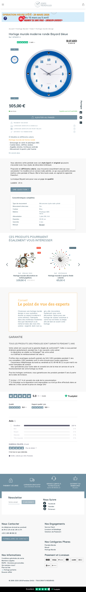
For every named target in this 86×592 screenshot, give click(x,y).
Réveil (47, 547)
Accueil (12, 29)
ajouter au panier (43, 117)
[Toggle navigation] (3, 4)
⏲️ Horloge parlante (9, 570)
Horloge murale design (45, 29)
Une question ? (21, 189)
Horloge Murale (23, 29)
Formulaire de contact (15, 539)
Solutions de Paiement (53, 532)
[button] (7, 264)
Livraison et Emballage (53, 529)
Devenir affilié (7, 572)
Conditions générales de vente (13, 558)
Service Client (50, 527)
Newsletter (15, 497)
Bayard (41, 225)
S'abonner (28, 502)
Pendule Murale (50, 545)
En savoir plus (14, 153)
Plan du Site (6, 567)
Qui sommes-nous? (8, 565)
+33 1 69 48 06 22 (9, 533)
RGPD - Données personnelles (13, 563)
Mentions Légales (8, 560)
